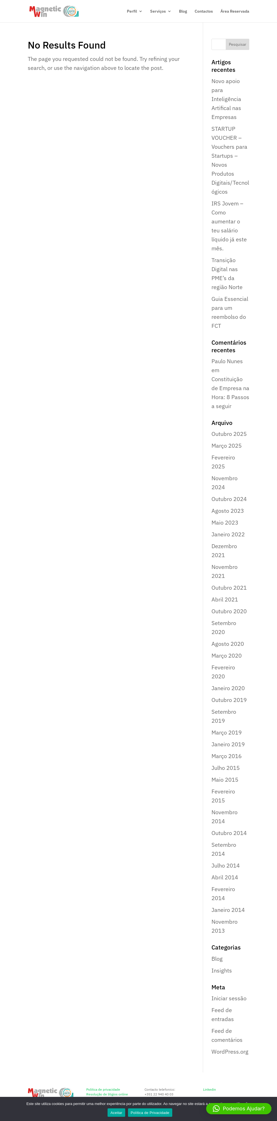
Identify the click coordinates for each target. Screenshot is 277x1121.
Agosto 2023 (227, 510)
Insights (221, 970)
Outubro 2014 (229, 833)
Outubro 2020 (229, 611)
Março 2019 (226, 732)
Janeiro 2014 (228, 910)
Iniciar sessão (228, 998)
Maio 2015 (224, 779)
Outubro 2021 (229, 587)
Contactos (204, 11)
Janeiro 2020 (228, 688)
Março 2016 (226, 756)
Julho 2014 (225, 865)
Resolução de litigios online (107, 1094)
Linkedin (209, 1089)
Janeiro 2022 (228, 534)
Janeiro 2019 (228, 744)
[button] (238, 1108)
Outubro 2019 (229, 700)
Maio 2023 (224, 522)
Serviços (158, 11)
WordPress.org (229, 1051)
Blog (183, 11)
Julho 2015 (225, 768)
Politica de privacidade (103, 1089)
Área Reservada (234, 11)
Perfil (132, 11)
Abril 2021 (224, 599)
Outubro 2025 (229, 434)
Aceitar (116, 1113)
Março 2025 (226, 445)
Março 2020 (226, 655)
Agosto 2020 (227, 644)
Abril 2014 (224, 877)
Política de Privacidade (150, 1113)
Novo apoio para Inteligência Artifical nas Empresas (226, 99)
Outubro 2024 (229, 499)
